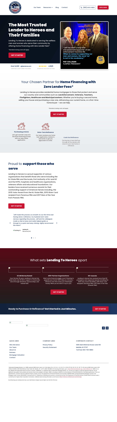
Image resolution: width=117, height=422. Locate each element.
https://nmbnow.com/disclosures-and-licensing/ (71, 376)
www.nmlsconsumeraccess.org (75, 369)
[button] (10, 223)
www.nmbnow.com (87, 369)
